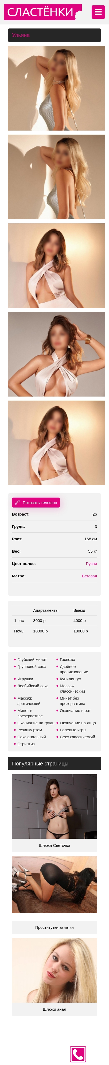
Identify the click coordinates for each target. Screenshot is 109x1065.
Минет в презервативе (30, 713)
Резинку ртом (29, 730)
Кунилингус (70, 679)
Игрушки (25, 679)
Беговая (89, 576)
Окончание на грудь (35, 723)
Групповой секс (31, 666)
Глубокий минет (32, 659)
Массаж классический (72, 688)
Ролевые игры (73, 730)
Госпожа (67, 659)
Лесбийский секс (32, 685)
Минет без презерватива (72, 701)
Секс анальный (31, 737)
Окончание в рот (75, 710)
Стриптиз (26, 744)
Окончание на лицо (78, 723)
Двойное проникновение (74, 669)
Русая (91, 563)
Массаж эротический (28, 701)
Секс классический (77, 737)
